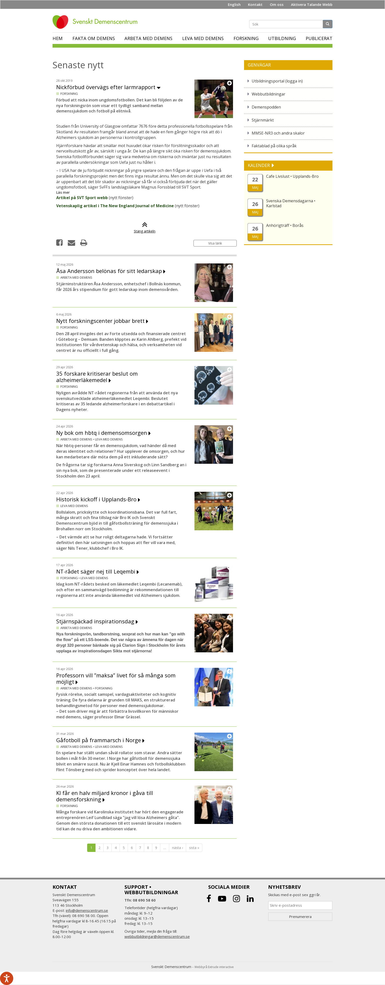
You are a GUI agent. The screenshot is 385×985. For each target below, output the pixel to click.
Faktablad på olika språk (274, 146)
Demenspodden (266, 107)
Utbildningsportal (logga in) (277, 81)
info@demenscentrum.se (87, 910)
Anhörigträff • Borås (284, 225)
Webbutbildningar (268, 94)
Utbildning (282, 38)
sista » (194, 847)
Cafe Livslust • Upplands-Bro (292, 176)
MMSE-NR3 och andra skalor (278, 133)
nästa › (177, 847)
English (234, 4)
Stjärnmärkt (263, 120)
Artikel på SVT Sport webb (82, 197)
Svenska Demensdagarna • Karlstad (290, 203)
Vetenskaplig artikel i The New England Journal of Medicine (115, 205)
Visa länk (215, 243)
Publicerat (319, 38)
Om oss (277, 4)
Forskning (246, 38)
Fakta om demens (93, 38)
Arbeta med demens (148, 38)
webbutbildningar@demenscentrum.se (157, 936)
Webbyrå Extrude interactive (214, 967)
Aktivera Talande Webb (311, 4)
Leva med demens (203, 38)
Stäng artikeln (144, 228)
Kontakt (255, 4)
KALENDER (259, 165)
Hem (58, 38)
